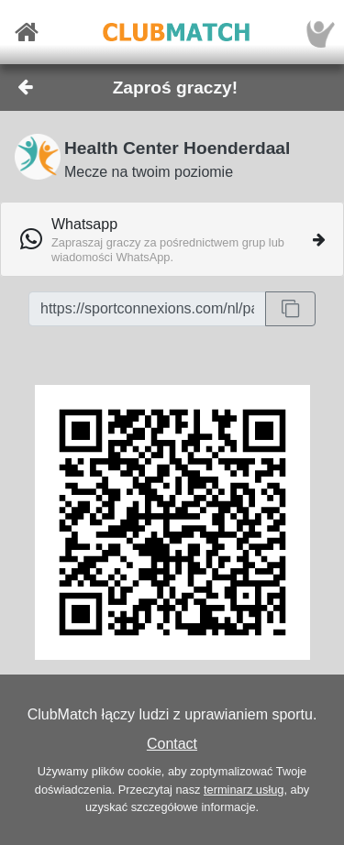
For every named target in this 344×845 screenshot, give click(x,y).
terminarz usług (243, 789)
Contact (172, 744)
